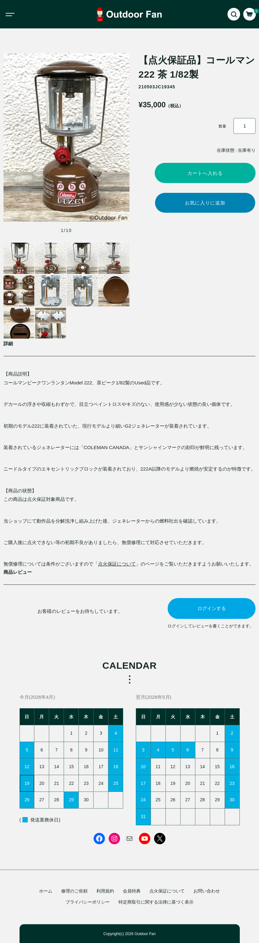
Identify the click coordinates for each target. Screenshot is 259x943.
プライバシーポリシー (88, 901)
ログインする (212, 608)
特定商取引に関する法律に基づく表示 (155, 901)
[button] (7, 145)
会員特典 (132, 890)
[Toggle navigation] (16, 14)
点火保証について (117, 563)
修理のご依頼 (74, 890)
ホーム (45, 890)
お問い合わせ (206, 890)
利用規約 (105, 890)
